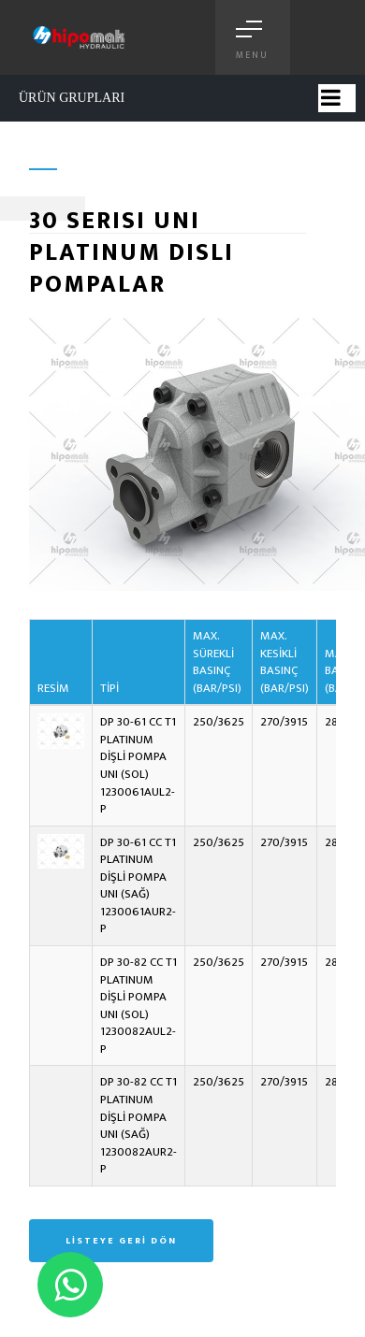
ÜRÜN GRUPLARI (71, 98)
